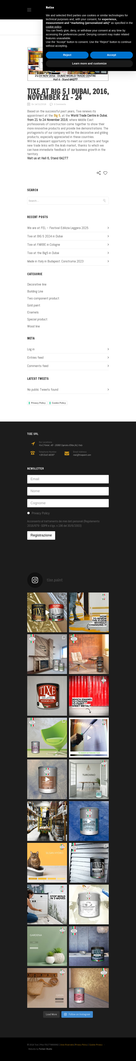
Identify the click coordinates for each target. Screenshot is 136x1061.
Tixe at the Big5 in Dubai (43, 253)
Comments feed (37, 365)
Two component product (43, 298)
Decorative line (36, 284)
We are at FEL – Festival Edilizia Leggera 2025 (57, 228)
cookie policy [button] (53, 26)
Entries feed (35, 357)
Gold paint (33, 305)
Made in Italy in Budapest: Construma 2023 (55, 261)
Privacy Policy (38, 403)
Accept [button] (111, 54)
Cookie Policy (59, 403)
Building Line (35, 291)
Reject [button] (67, 54)
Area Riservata (67, 1044)
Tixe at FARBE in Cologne (43, 244)
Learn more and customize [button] (89, 63)
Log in (31, 349)
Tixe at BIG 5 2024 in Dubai (45, 236)
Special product (37, 319)
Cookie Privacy (95, 1044)
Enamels (33, 312)
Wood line (33, 326)
